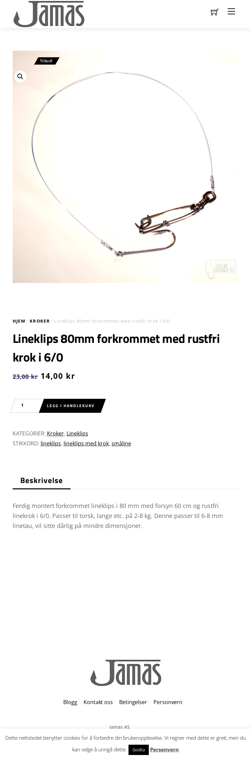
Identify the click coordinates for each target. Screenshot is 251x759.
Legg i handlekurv (71, 405)
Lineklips (77, 433)
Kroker (40, 321)
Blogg (70, 702)
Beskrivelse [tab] (41, 480)
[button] (20, 77)
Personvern (167, 702)
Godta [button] (138, 750)
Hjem (19, 321)
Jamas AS (120, 727)
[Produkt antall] (26, 405)
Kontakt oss (98, 702)
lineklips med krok (86, 443)
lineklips (51, 443)
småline (121, 443)
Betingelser (133, 702)
